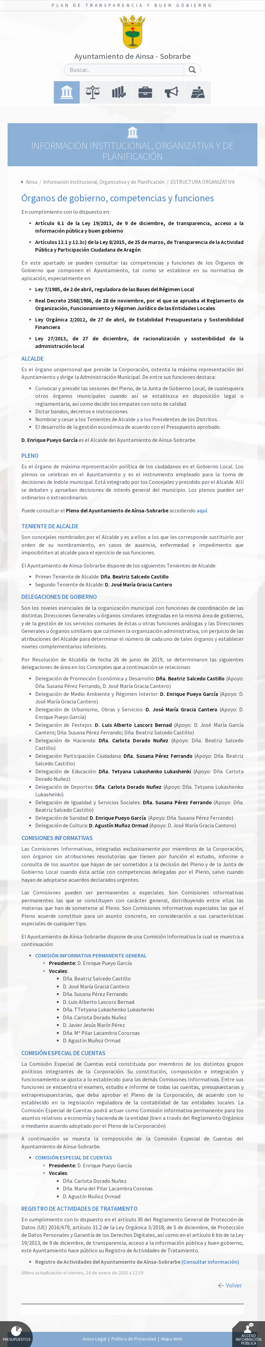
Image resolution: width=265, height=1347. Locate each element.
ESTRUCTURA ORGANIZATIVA (202, 182)
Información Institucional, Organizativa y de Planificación (104, 182)
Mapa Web (172, 1339)
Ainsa (31, 182)
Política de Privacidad (133, 1339)
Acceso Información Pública (249, 1334)
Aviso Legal (94, 1339)
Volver (234, 1285)
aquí (202, 510)
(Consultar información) (210, 1262)
